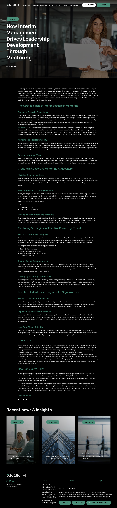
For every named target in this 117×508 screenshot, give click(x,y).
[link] (13, 5)
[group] (23, 440)
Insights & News (67, 5)
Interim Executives (38, 5)
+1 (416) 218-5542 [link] (47, 500)
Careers (75, 5)
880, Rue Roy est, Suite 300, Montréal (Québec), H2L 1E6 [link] (50, 496)
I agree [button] (65, 503)
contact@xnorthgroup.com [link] (50, 503)
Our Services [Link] (26, 5)
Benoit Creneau (23, 128)
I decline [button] (79, 503)
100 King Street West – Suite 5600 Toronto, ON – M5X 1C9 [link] (52, 488)
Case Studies (49, 5)
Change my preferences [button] (99, 503)
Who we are (57, 5)
